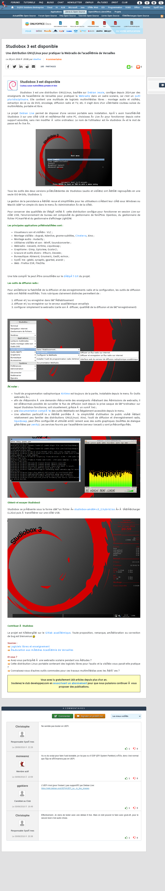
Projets (118, 12)
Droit (114, 2)
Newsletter (74, 2)
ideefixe (37, 59)
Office (137, 7)
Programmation (115, 7)
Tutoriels (29, 2)
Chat (60, 2)
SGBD (128, 7)
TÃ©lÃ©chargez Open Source (135, 16)
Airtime (65, 393)
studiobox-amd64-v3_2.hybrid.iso (94, 509)
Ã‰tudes (102, 2)
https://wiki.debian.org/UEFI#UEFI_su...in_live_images (65, 788)
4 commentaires (54, 59)
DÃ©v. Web (93, 7)
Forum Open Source (47, 16)
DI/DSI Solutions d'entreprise (30, 7)
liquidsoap (20, 421)
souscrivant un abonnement (70, 683)
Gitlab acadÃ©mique (58, 633)
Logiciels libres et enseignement (30, 646)
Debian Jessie (95, 92)
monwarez (22, 756)
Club (124, 2)
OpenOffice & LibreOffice (99, 12)
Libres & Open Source (75, 12)
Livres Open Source (110, 16)
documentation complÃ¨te (35, 411)
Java (82, 7)
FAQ (41, 2)
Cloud (49, 7)
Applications (56, 12)
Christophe (22, 726)
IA (57, 7)
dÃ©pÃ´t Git (71, 276)
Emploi (89, 2)
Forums (15, 2)
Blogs (50, 2)
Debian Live (26, 113)
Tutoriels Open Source (88, 16)
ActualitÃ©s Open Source (24, 16)
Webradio (84, 96)
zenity (35, 424)
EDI (103, 7)
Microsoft (72, 7)
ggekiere (22, 785)
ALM (63, 7)
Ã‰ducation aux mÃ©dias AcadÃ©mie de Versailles (42, 650)
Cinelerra (81, 236)
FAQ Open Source (67, 16)
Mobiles (146, 7)
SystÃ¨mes (158, 7)
